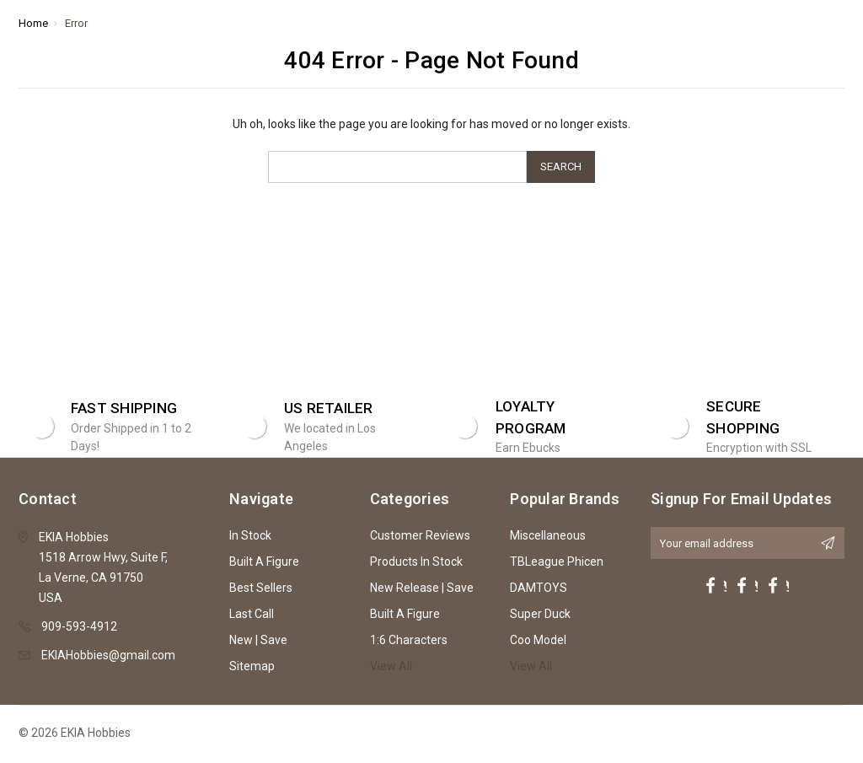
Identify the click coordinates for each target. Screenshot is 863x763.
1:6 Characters (409, 640)
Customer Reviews (420, 535)
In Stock (250, 535)
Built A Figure (264, 561)
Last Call (251, 614)
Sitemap (252, 666)
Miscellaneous (548, 535)
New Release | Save (422, 587)
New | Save (258, 640)
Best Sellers (260, 587)
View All (391, 666)
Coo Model (538, 640)
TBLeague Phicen (556, 561)
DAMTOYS (538, 587)
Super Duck (540, 614)
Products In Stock (416, 561)
